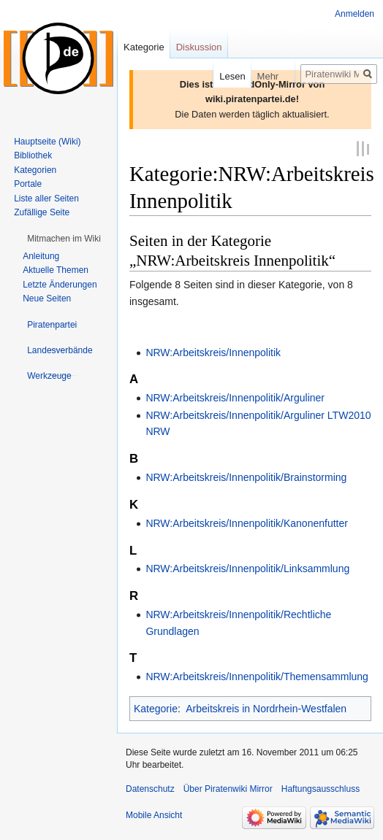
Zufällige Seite (41, 212)
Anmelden (354, 14)
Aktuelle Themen (55, 270)
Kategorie (156, 707)
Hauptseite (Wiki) (47, 141)
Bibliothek (33, 155)
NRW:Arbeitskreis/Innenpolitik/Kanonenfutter (246, 522)
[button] (64, 239)
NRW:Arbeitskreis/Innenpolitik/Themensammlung (256, 676)
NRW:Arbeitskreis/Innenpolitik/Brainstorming (245, 476)
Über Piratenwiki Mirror (228, 787)
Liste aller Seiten (46, 198)
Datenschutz (150, 787)
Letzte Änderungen (59, 285)
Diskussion (199, 47)
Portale (28, 184)
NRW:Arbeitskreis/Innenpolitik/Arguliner (235, 397)
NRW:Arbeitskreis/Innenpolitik (213, 351)
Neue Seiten (47, 298)
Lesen (222, 76)
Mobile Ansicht (154, 814)
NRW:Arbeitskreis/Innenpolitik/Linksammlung (247, 568)
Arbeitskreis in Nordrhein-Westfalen (266, 707)
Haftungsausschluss (320, 787)
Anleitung (41, 256)
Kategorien (35, 170)
